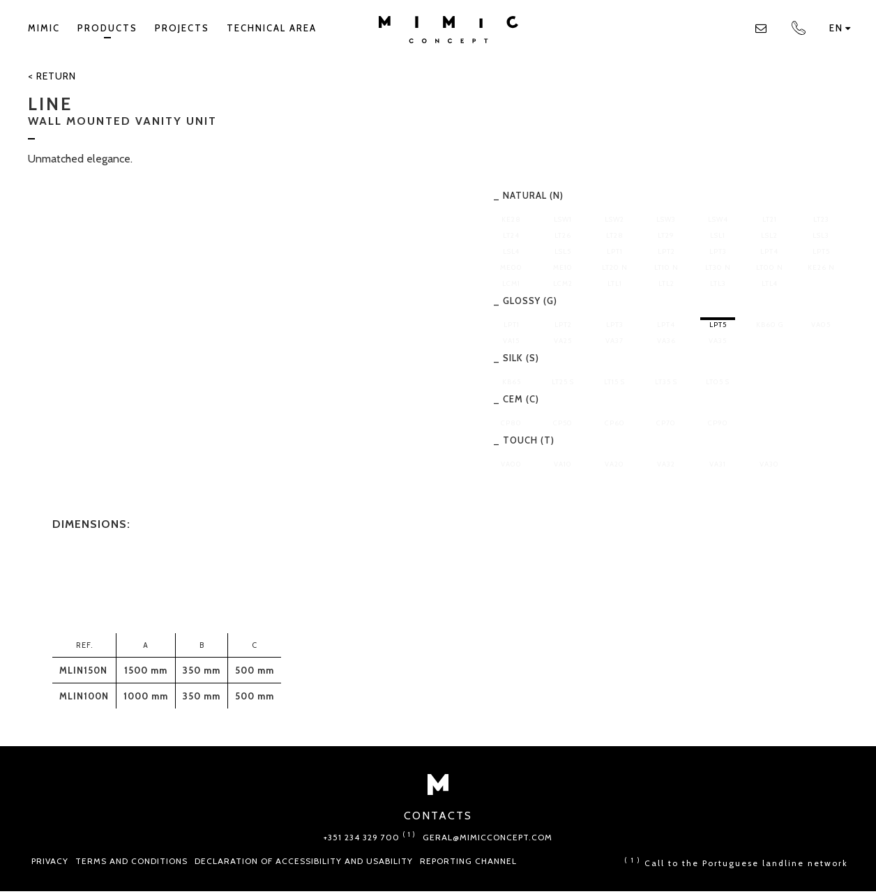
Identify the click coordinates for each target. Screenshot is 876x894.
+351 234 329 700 (370, 837)
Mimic (44, 27)
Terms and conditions (131, 861)
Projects (182, 27)
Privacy (49, 861)
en (840, 27)
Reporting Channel (468, 861)
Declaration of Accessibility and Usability (304, 861)
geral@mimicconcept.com (487, 837)
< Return (52, 76)
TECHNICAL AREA (272, 27)
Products (107, 30)
